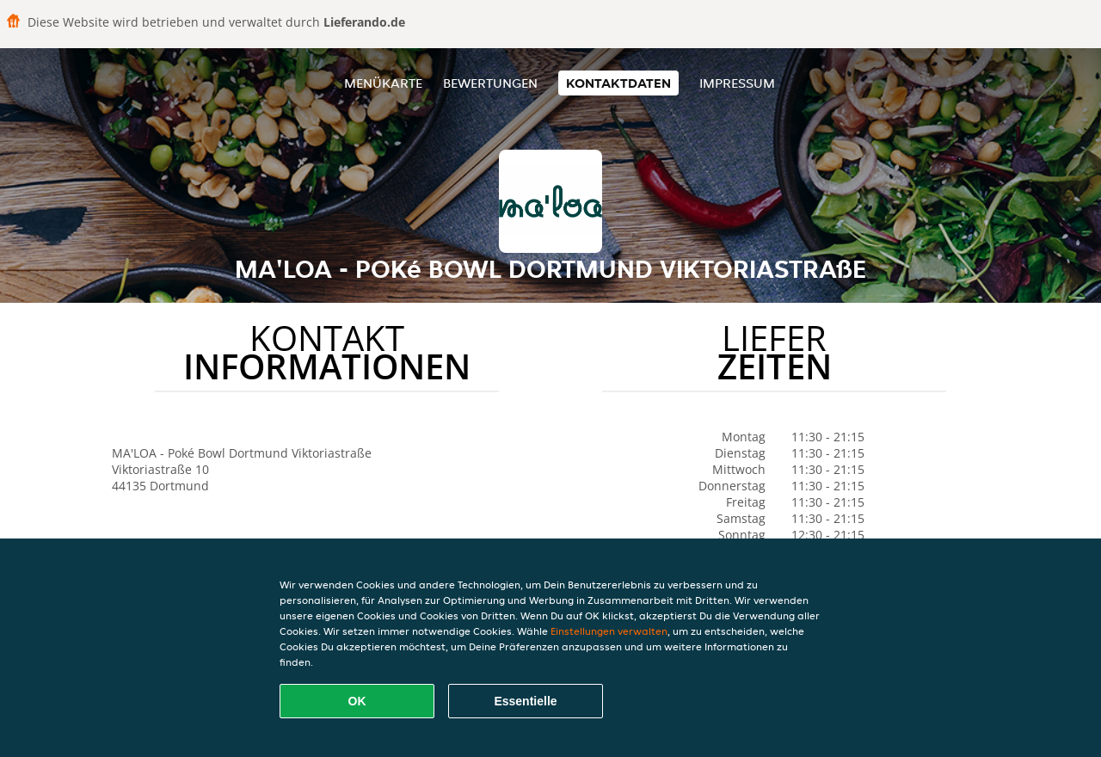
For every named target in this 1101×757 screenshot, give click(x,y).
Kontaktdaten (618, 83)
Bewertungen (490, 83)
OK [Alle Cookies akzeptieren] (357, 701)
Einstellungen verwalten (608, 631)
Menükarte (383, 83)
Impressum (737, 83)
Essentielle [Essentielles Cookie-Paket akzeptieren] (525, 701)
